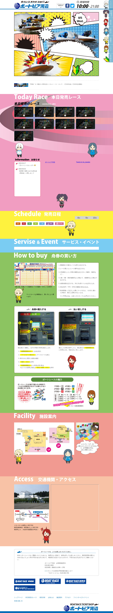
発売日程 (43, 21)
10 (95, 218)
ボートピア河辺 (50, 162)
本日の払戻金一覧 (34, 64)
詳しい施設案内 (56, 470)
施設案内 (59, 597)
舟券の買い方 (85, 66)
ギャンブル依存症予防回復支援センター (60, 571)
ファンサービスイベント (75, 43)
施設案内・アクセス (25, 42)
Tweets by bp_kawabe (83, 162)
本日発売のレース (92, 17)
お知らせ (46, 34)
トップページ (18, 597)
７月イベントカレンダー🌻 (27, 165)
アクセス (68, 597)
